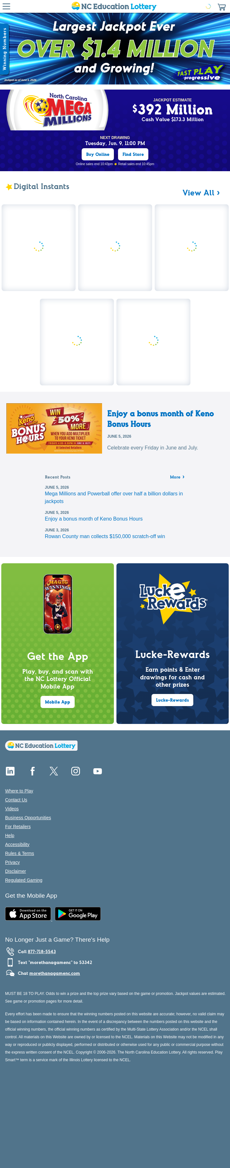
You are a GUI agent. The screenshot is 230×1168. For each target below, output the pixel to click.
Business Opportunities (28, 817)
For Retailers (18, 826)
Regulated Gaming (23, 880)
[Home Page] (114, 6)
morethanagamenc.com (54, 973)
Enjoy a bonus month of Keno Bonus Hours (160, 418)
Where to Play (19, 790)
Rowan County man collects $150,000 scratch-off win (105, 536)
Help (9, 835)
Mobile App (57, 702)
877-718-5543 (42, 951)
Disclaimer (15, 871)
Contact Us (16, 799)
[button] (221, 6)
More (177, 477)
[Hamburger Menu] (6, 6)
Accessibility (17, 844)
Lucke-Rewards (172, 700)
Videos (12, 808)
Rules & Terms (19, 853)
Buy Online (97, 154)
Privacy (12, 862)
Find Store (133, 154)
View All (198, 192)
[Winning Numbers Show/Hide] (4, 49)
